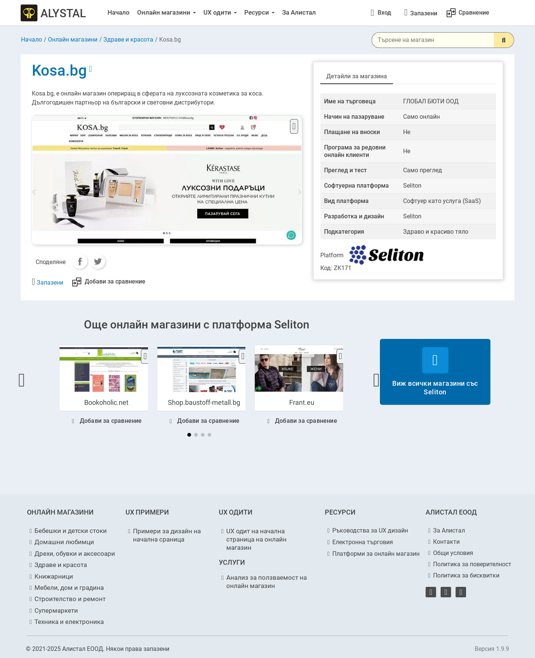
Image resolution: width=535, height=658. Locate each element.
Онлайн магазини (72, 39)
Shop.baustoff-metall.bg (204, 402)
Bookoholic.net (106, 402)
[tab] (356, 77)
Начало (31, 39)
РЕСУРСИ (340, 512)
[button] (21, 380)
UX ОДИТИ (236, 512)
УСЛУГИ (232, 562)
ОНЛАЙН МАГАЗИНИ (60, 512)
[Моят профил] (381, 12)
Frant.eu (301, 402)
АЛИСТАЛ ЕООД (451, 512)
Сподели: (79, 261)
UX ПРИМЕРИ (147, 512)
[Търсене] (443, 40)
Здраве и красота (128, 39)
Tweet (97, 261)
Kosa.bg (61, 70)
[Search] (504, 40)
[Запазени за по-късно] (423, 13)
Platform (332, 255)
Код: (326, 268)
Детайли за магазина (356, 76)
